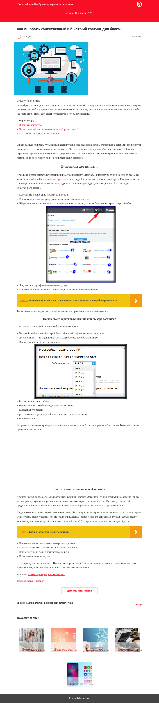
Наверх (138, 604)
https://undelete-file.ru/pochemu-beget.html (44, 179)
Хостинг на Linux (56, 574)
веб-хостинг (28, 581)
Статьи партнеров (37, 574)
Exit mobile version (79, 698)
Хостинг (39, 581)
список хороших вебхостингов (103, 425)
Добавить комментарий (79, 591)
